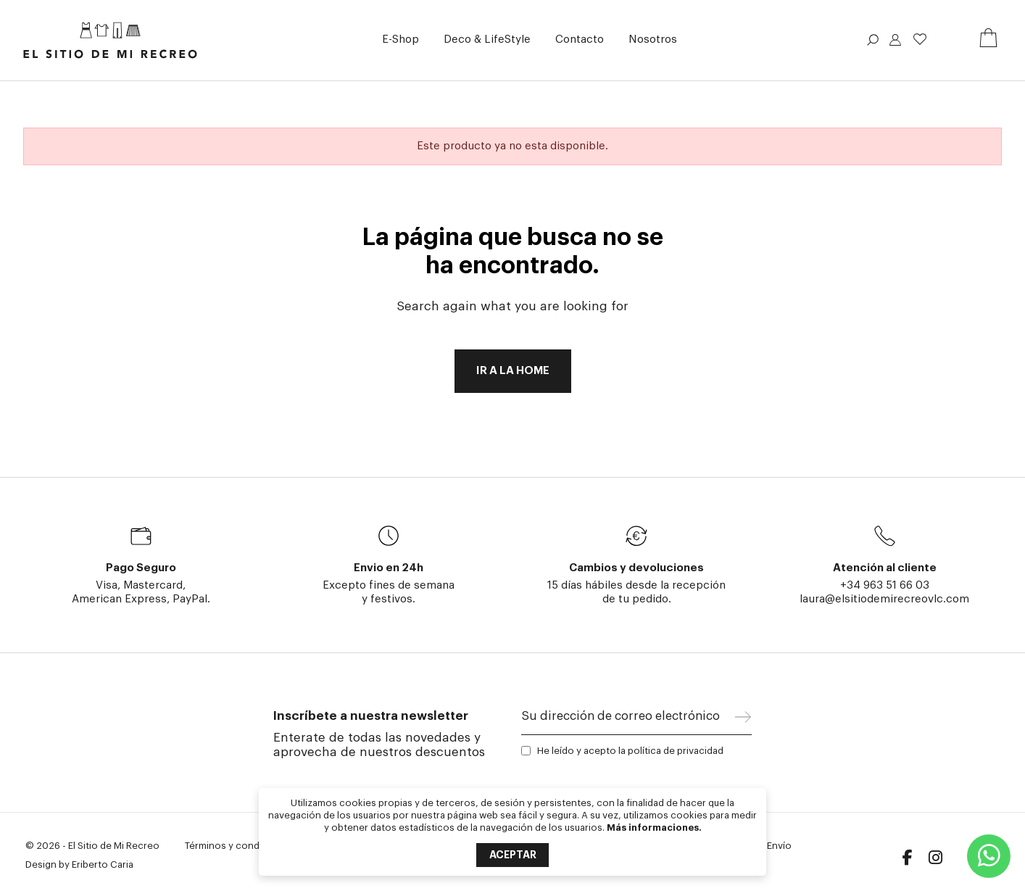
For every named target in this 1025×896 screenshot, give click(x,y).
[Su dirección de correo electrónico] (628, 719)
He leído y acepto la (630, 750)
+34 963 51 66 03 (884, 585)
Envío (779, 845)
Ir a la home (512, 370)
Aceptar (512, 855)
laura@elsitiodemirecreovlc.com (884, 599)
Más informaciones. (654, 827)
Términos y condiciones (239, 845)
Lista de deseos (920, 39)
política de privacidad (675, 750)
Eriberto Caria (102, 864)
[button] (400, 40)
